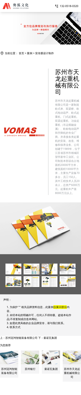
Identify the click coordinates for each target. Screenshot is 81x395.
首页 (21, 53)
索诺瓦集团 (50, 338)
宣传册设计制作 (44, 53)
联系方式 (15, 327)
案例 (29, 53)
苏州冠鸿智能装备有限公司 (21, 338)
